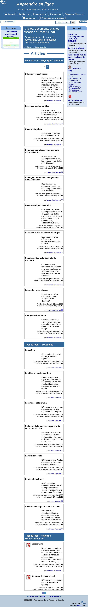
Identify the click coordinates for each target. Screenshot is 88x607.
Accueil (10, 14)
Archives (23, 14)
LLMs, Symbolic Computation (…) (74, 87)
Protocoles (47, 344)
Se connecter (9, 22)
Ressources (39, 14)
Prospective (55, 14)
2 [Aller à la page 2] (47, 67)
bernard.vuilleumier (54, 101)
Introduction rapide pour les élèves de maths (77, 57)
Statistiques (31, 18)
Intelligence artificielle (53, 18)
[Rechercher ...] (63, 22)
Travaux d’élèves (73, 14)
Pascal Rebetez (55, 368)
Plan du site (32, 596)
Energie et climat (76, 48)
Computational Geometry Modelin (75, 91)
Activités (46, 535)
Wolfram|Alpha (75, 99)
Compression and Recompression (74, 79)
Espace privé (54, 596)
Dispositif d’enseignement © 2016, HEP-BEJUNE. (76, 37)
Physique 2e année (52, 60)
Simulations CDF (34, 538)
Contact (43, 596)
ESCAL (80, 605)
